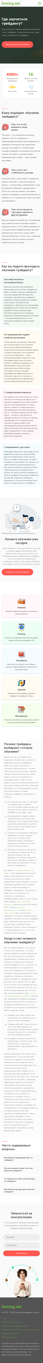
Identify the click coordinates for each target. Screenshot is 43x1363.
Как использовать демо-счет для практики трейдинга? (18, 1169)
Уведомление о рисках (11, 1333)
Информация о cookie (11, 1322)
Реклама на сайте (9, 1337)
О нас (4, 1318)
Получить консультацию (17, 572)
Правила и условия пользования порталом (20, 1330)
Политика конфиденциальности (15, 1326)
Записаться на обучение (17, 44)
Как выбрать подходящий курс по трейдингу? (18, 1159)
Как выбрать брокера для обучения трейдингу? (19, 1190)
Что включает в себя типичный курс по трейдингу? (19, 1180)
